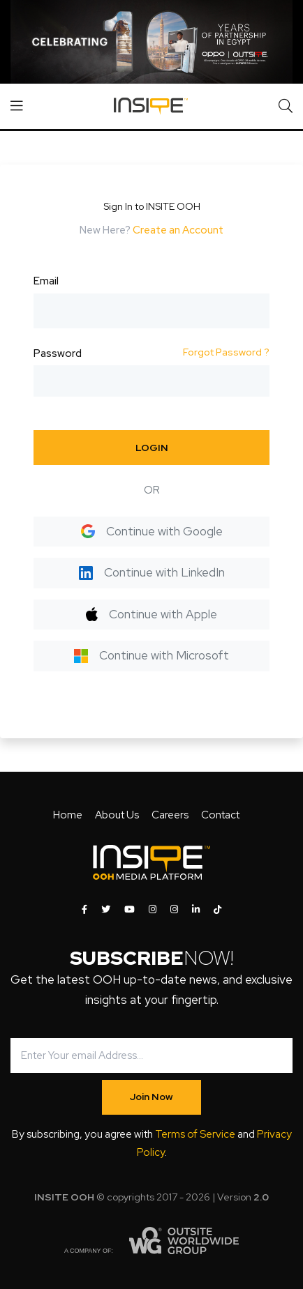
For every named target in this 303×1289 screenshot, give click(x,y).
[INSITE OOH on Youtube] (129, 909)
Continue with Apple (151, 614)
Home (67, 815)
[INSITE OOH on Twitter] (105, 909)
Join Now (151, 1096)
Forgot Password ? (226, 352)
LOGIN (151, 447)
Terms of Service (195, 1134)
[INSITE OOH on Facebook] (84, 909)
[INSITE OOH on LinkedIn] (196, 909)
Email (46, 281)
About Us (117, 815)
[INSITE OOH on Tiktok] (217, 909)
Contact (220, 815)
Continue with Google (152, 531)
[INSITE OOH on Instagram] (152, 909)
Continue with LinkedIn (152, 572)
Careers (170, 815)
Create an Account (178, 230)
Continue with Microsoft (151, 655)
